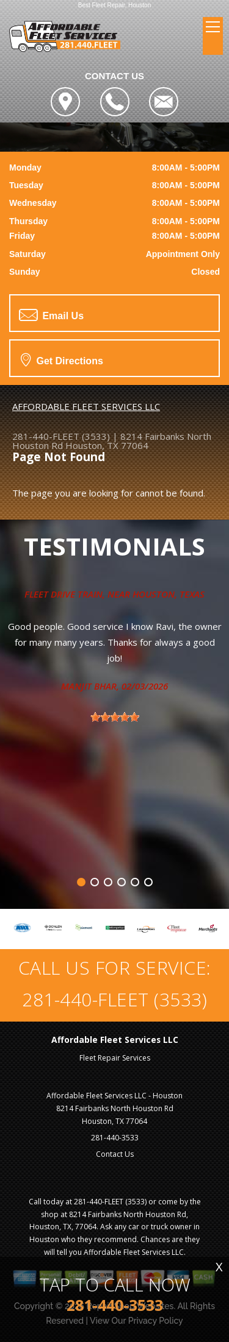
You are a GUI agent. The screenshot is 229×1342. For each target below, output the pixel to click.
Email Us (51, 315)
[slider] (114, 717)
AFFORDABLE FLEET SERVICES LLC (86, 406)
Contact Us (115, 1154)
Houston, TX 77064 (106, 445)
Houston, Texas (169, 594)
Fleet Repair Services (114, 1058)
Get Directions (62, 359)
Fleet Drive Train (63, 594)
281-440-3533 (115, 1137)
